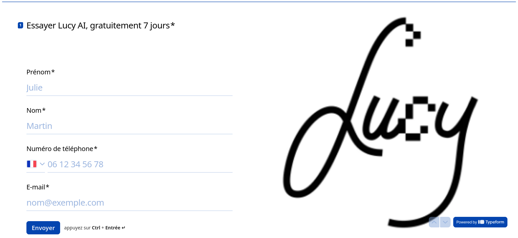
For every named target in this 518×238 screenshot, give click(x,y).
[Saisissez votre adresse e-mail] (129, 202)
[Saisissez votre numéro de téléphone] (140, 164)
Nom (36, 110)
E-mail (37, 187)
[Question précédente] (434, 222)
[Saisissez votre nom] (129, 125)
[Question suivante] (445, 222)
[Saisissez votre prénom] (129, 87)
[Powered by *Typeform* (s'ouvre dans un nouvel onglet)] (480, 222)
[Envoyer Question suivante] (43, 227)
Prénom (40, 72)
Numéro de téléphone (61, 148)
